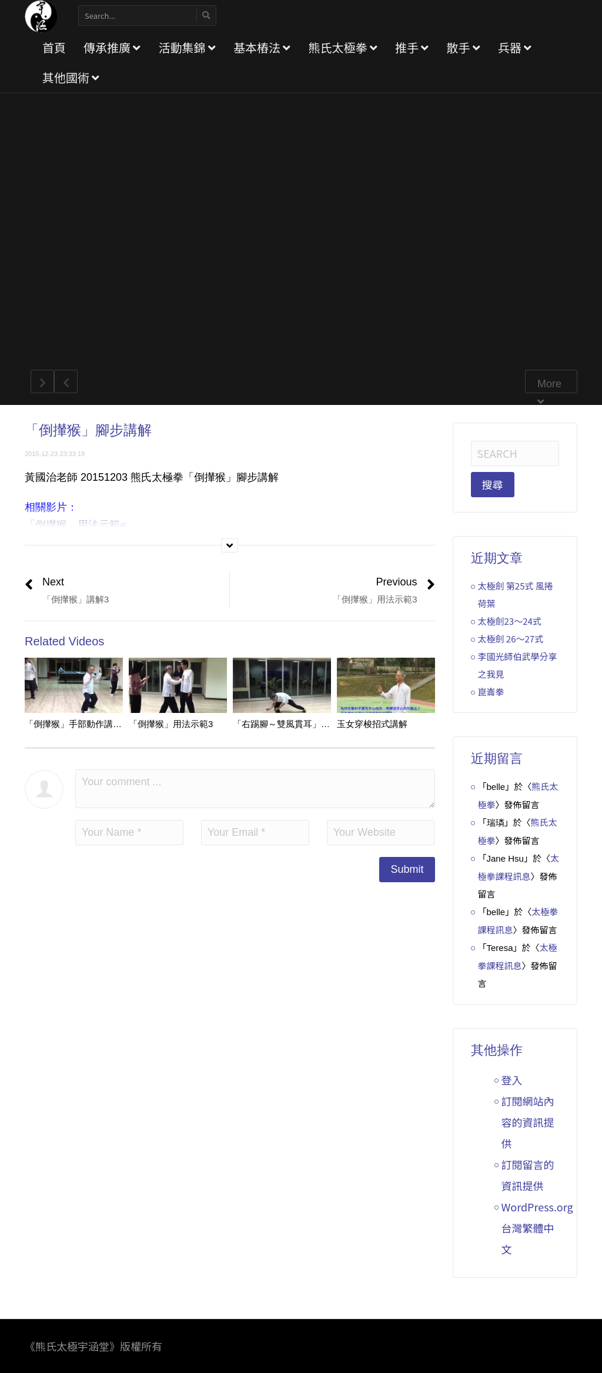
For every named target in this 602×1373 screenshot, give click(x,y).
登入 (512, 1079)
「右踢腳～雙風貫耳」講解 (286, 724)
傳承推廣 (112, 47)
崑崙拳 (491, 691)
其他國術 (70, 77)
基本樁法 (261, 47)
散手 (463, 47)
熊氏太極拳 (342, 47)
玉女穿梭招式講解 (372, 724)
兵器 (514, 47)
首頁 (54, 47)
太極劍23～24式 (509, 621)
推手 (412, 47)
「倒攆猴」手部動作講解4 (75, 724)
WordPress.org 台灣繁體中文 (537, 1228)
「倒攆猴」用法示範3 (171, 724)
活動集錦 (186, 47)
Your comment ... (255, 788)
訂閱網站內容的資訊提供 (527, 1122)
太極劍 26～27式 (511, 638)
